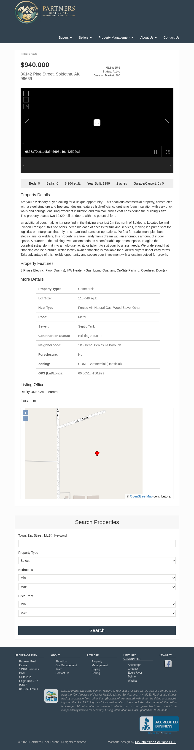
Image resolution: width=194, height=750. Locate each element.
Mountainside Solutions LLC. (155, 742)
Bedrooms (25, 570)
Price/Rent (25, 596)
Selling (96, 673)
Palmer (132, 676)
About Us (148, 37)
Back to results (30, 54)
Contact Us (171, 37)
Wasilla (132, 680)
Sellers (85, 37)
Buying (96, 669)
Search (97, 630)
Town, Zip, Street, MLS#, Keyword (42, 535)
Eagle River (135, 672)
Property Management (116, 37)
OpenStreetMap (141, 496)
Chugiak (133, 668)
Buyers (65, 37)
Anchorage (134, 665)
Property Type (28, 552)
